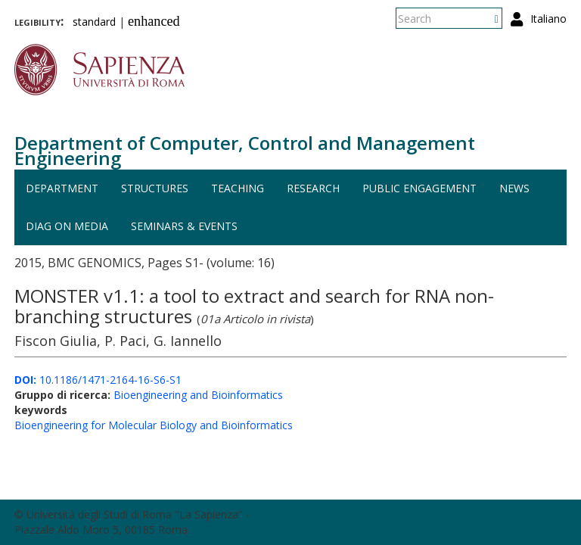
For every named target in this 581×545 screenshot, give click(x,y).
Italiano (548, 18)
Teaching (237, 188)
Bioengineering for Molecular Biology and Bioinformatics (153, 425)
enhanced (154, 21)
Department (62, 188)
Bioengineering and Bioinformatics (198, 395)
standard (94, 21)
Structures (154, 188)
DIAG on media (67, 226)
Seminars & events (184, 226)
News (514, 188)
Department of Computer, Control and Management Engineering (244, 150)
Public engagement (419, 188)
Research (313, 188)
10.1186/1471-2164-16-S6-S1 (98, 379)
